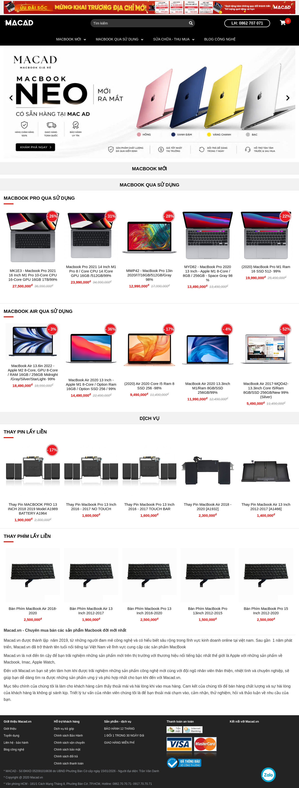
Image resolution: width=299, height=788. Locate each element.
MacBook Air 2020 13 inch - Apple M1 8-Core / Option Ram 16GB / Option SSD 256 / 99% (91, 384)
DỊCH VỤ (149, 418)
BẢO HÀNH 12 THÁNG (119, 728)
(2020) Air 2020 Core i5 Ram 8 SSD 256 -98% (149, 386)
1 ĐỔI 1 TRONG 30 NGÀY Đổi (124, 735)
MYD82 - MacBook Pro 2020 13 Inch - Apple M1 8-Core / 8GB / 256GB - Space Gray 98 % (208, 273)
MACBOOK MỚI (68, 39)
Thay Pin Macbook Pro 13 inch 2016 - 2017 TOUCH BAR (149, 506)
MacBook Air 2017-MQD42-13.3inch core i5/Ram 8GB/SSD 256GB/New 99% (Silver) (265, 390)
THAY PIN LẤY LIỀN (25, 431)
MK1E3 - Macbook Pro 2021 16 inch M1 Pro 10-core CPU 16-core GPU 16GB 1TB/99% (32, 275)
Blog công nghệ (220, 39)
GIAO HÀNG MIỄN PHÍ (119, 742)
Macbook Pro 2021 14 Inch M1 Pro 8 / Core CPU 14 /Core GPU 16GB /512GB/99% (91, 271)
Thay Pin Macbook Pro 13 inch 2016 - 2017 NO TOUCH (91, 506)
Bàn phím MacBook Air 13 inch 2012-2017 (91, 610)
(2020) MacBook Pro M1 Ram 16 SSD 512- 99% (266, 269)
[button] (11, 98)
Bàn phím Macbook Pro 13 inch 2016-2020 (149, 610)
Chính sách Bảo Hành (68, 735)
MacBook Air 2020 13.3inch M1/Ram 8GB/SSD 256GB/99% (207, 388)
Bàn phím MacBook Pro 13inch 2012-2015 (207, 610)
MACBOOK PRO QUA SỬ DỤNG (39, 198)
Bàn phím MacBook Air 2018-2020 (33, 610)
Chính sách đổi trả (66, 756)
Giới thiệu (10, 728)
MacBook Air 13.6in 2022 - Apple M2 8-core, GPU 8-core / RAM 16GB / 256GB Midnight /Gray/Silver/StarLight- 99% (33, 372)
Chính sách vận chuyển (69, 742)
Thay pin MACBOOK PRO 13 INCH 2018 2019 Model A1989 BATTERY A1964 (33, 508)
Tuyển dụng (11, 735)
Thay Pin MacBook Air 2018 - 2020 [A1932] (207, 506)
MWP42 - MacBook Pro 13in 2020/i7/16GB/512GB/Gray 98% (149, 275)
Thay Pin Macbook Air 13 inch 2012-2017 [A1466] (265, 506)
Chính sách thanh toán (69, 763)
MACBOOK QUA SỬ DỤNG (117, 39)
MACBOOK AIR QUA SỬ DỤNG (38, 311)
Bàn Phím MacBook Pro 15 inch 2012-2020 (266, 610)
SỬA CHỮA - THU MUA (171, 39)
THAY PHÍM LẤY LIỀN (27, 536)
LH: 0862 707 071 (247, 23)
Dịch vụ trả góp (64, 728)
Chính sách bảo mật (67, 749)
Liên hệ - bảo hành (16, 742)
